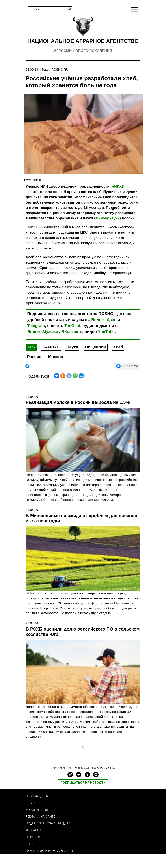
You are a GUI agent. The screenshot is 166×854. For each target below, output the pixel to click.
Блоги (31, 803)
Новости (33, 837)
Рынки (31, 844)
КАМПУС (51, 347)
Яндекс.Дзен (103, 319)
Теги (31, 347)
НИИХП (118, 186)
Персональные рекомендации (50, 850)
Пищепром (95, 347)
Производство (38, 796)
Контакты (33, 830)
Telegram (36, 325)
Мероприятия (37, 809)
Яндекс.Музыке (42, 331)
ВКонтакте (72, 331)
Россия (34, 357)
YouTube (106, 331)
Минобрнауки (107, 218)
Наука (72, 347)
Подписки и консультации (48, 823)
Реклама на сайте (40, 816)
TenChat (72, 325)
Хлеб (118, 347)
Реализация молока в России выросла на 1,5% (78, 402)
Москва (55, 357)
